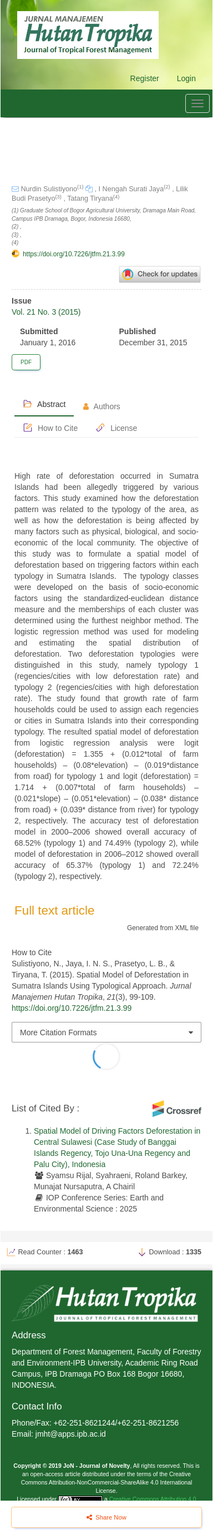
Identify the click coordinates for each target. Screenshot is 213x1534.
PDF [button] (26, 362)
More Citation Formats (58, 1032)
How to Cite (50, 428)
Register (144, 78)
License (116, 428)
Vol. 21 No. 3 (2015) (46, 311)
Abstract (44, 404)
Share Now (106, 1517)
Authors (101, 406)
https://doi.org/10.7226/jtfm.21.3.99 (74, 254)
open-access (48, 1474)
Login (186, 78)
